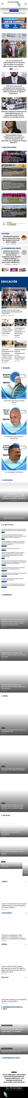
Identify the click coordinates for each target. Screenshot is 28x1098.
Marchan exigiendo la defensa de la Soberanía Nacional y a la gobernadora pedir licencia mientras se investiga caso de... (14, 114)
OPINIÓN (14, 398)
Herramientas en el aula (7, 1025)
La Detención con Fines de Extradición (14, 437)
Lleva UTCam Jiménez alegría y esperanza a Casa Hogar (7, 331)
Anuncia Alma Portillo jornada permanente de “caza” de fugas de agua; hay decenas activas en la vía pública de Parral (13, 969)
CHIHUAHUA (4, 570)
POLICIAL (14, 83)
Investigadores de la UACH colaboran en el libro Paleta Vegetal (19, 331)
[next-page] (5, 590)
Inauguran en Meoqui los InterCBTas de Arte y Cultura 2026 (14, 1000)
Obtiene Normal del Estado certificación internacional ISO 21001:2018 (11, 311)
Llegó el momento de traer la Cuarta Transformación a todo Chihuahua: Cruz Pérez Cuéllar (13, 905)
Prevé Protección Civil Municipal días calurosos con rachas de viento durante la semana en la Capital (13, 585)
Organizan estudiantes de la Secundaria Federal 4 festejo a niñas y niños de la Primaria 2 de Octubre (7, 355)
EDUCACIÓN (4, 307)
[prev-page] (2, 590)
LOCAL (11, 68)
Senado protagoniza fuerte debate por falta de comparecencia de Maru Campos (11, 239)
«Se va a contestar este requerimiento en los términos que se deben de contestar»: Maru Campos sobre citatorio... (14, 63)
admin (8, 244)
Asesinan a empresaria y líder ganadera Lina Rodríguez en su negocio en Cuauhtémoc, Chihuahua (13, 937)
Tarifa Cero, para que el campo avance (14, 401)
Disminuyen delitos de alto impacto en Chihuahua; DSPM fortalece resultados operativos (13, 568)
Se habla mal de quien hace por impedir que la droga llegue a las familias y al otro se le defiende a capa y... (13, 530)
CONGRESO (4, 546)
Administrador (8, 264)
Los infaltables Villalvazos (14, 472)
